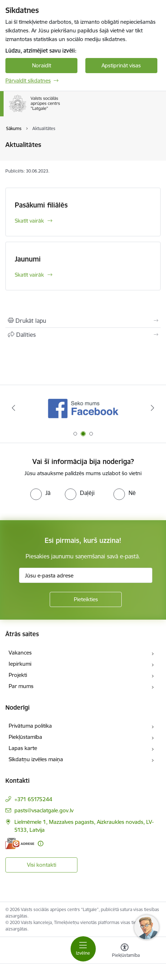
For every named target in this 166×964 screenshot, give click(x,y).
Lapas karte (23, 748)
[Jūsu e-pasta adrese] (85, 575)
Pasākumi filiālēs (41, 205)
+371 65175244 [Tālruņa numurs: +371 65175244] (33, 799)
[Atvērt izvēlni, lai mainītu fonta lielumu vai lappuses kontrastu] (124, 951)
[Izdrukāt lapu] (83, 320)
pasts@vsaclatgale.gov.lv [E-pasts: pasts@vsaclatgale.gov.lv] (43, 810)
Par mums (21, 686)
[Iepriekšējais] (13, 408)
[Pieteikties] (86, 599)
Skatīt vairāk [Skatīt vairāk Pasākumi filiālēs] (29, 220)
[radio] (40, 492)
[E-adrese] (19, 843)
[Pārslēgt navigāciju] (83, 948)
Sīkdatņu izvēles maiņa (36, 759)
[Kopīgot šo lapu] (83, 335)
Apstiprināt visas (121, 65)
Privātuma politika (30, 725)
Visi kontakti (41, 864)
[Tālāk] (152, 408)
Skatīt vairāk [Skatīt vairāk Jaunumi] (29, 274)
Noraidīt (41, 65)
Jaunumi (28, 259)
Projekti (18, 674)
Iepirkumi (20, 663)
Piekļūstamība (25, 736)
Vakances (20, 652)
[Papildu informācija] (40, 843)
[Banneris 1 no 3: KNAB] (83, 408)
